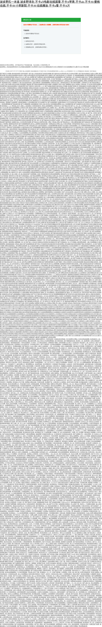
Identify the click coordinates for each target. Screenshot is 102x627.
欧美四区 (34, 376)
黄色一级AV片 (69, 446)
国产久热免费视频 (35, 500)
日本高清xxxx (34, 448)
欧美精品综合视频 (63, 423)
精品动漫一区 (96, 116)
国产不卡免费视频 (40, 290)
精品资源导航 (94, 468)
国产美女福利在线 (80, 140)
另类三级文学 (90, 520)
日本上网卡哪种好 (41, 561)
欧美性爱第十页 (50, 129)
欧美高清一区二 (51, 238)
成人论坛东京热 (90, 428)
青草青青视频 (40, 75)
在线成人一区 (29, 427)
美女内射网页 (39, 197)
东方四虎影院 (71, 240)
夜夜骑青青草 (29, 283)
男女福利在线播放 (5, 497)
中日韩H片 (88, 541)
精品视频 (29, 375)
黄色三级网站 (41, 376)
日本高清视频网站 (81, 498)
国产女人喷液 (72, 208)
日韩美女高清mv (84, 118)
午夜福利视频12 (28, 220)
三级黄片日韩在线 (33, 554)
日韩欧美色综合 (96, 594)
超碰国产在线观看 (66, 541)
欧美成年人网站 (22, 75)
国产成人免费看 (29, 77)
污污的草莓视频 (22, 572)
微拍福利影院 (6, 161)
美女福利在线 (69, 95)
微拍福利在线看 (50, 531)
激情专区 (38, 468)
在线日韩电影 (14, 267)
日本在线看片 (57, 192)
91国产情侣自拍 (57, 524)
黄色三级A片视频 (20, 238)
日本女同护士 (69, 107)
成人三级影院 (85, 290)
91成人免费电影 (48, 411)
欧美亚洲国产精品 (79, 244)
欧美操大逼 (84, 452)
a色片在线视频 (90, 235)
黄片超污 (12, 461)
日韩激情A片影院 (48, 595)
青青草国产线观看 (72, 391)
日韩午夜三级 (53, 167)
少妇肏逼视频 (4, 513)
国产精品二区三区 (8, 156)
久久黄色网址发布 (5, 601)
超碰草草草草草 (51, 559)
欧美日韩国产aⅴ (85, 529)
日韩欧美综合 (69, 199)
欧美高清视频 (85, 574)
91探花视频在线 (91, 272)
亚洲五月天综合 (5, 81)
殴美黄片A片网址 (62, 563)
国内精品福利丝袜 (35, 154)
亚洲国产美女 (69, 238)
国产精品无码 (34, 177)
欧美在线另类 (49, 602)
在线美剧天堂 (64, 186)
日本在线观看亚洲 (67, 387)
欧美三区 (88, 355)
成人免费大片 (10, 168)
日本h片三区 (85, 421)
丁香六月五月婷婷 (38, 375)
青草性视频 (26, 360)
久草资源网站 (87, 556)
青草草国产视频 (45, 384)
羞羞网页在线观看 (73, 274)
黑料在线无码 (26, 188)
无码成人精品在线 (5, 518)
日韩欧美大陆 (26, 576)
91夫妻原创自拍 (25, 127)
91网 (95, 547)
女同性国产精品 (75, 459)
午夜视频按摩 (53, 604)
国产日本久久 (6, 211)
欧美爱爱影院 (92, 134)
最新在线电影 (24, 98)
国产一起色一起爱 (92, 165)
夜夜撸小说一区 (44, 91)
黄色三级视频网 (31, 586)
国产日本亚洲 (6, 265)
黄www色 (95, 475)
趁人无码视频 (30, 111)
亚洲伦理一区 (23, 554)
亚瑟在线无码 (79, 289)
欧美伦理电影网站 (15, 120)
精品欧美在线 (4, 129)
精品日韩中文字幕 (83, 604)
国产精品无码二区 (14, 185)
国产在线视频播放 (60, 602)
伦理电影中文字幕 (63, 543)
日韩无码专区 (90, 567)
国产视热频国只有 (69, 500)
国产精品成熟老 (54, 228)
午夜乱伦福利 (89, 133)
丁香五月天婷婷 (8, 116)
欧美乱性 (84, 585)
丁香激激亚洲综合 (11, 88)
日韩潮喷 (17, 375)
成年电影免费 (15, 73)
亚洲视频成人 (61, 391)
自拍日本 (46, 472)
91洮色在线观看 (57, 249)
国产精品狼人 (66, 258)
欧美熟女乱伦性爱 (96, 516)
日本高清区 (80, 378)
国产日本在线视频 (33, 150)
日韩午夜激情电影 (14, 292)
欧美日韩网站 (11, 459)
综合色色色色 (6, 409)
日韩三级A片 (25, 515)
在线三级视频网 (97, 186)
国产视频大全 (16, 357)
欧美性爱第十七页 (45, 533)
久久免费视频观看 (85, 362)
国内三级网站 (29, 565)
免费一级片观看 (72, 369)
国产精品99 (26, 346)
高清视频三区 (83, 592)
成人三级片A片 (89, 344)
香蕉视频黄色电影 (83, 369)
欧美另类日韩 (27, 115)
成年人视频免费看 (67, 346)
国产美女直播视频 (49, 624)
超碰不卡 (9, 412)
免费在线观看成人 (10, 246)
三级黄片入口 (46, 97)
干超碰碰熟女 (56, 170)
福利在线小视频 (81, 522)
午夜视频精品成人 (31, 276)
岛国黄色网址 (19, 89)
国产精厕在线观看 (83, 177)
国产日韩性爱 (41, 129)
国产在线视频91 (22, 150)
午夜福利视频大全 (40, 430)
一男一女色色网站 (55, 346)
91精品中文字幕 (55, 278)
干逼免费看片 (33, 403)
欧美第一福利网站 (8, 242)
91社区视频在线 (77, 206)
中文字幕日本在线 (82, 226)
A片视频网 (11, 495)
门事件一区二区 (92, 145)
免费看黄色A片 (51, 156)
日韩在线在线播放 (68, 615)
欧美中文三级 (49, 301)
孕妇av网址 (22, 608)
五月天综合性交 (93, 545)
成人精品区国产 (25, 174)
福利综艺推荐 (69, 400)
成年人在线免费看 (24, 172)
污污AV (34, 351)
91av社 (73, 554)
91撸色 (88, 441)
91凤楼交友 (80, 428)
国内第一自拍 (23, 533)
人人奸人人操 (66, 287)
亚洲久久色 (26, 495)
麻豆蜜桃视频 (72, 185)
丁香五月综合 (88, 271)
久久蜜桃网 (34, 518)
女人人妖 (23, 423)
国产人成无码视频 (75, 470)
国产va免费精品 (9, 134)
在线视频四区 (35, 104)
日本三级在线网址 (49, 579)
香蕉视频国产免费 (90, 398)
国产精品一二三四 (36, 95)
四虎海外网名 (40, 538)
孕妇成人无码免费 (76, 515)
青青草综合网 (66, 237)
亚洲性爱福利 (18, 418)
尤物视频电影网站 (44, 219)
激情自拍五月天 (67, 247)
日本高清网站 (94, 375)
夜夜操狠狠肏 (60, 416)
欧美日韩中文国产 (14, 202)
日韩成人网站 (29, 389)
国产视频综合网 (57, 421)
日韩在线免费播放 (86, 150)
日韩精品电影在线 (60, 197)
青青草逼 (42, 357)
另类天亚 (88, 577)
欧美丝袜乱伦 (95, 287)
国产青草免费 (48, 255)
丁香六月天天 (88, 289)
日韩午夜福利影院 (64, 376)
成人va (32, 543)
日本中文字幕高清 (8, 224)
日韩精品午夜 (43, 202)
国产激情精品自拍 (9, 568)
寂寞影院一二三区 (95, 497)
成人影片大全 (27, 158)
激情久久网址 (10, 158)
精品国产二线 (53, 185)
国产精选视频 (18, 131)
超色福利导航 (69, 194)
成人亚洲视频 (57, 158)
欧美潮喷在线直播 (64, 611)
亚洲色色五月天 (61, 380)
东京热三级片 (52, 299)
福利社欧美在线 (35, 287)
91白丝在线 (60, 617)
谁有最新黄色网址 (92, 543)
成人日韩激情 (69, 220)
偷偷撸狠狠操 (48, 622)
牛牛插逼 (13, 583)
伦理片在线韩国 (42, 208)
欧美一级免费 (83, 608)
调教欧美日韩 (56, 224)
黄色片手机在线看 (44, 267)
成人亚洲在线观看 (90, 228)
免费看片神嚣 (39, 111)
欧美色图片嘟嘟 (5, 260)
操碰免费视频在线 (31, 568)
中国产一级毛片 (46, 574)
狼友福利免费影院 (24, 100)
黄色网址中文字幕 (26, 211)
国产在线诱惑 (4, 152)
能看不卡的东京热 (53, 368)
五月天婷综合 (9, 536)
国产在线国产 (95, 506)
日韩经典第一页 (18, 617)
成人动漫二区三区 (5, 154)
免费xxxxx (40, 531)
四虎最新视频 (80, 88)
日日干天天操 (15, 208)
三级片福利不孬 (35, 412)
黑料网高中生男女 (93, 608)
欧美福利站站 (47, 204)
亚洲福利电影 (45, 489)
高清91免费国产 (25, 263)
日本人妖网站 (39, 116)
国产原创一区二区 (65, 585)
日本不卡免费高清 (89, 211)
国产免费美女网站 (8, 579)
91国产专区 (18, 522)
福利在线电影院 (61, 299)
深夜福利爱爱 (12, 538)
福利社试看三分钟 (64, 620)
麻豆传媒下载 (47, 258)
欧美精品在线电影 (35, 393)
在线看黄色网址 (71, 559)
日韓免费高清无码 (67, 127)
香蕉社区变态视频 (5, 149)
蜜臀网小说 (81, 579)
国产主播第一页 (25, 152)
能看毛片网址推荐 (56, 384)
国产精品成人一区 (40, 296)
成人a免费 (94, 360)
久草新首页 (37, 418)
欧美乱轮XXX (20, 380)
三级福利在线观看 (38, 255)
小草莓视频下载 (19, 561)
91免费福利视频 (85, 125)
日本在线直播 (70, 498)
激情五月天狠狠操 (37, 158)
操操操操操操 (10, 244)
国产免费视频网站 (35, 127)
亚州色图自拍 (92, 554)
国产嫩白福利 (44, 185)
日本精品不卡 (14, 170)
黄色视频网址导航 (93, 391)
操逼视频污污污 (64, 436)
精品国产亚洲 (76, 296)
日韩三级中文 (72, 378)
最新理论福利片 (46, 481)
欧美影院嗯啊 (89, 75)
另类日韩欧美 (24, 398)
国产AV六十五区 (58, 206)
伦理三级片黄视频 (51, 136)
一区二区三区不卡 (49, 362)
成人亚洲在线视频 (36, 190)
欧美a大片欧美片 (20, 240)
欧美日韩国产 (79, 493)
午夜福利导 (3, 533)
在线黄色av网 (40, 599)
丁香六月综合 (79, 615)
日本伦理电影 (78, 194)
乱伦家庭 (72, 545)
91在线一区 (21, 502)
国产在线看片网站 (79, 380)
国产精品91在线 (39, 134)
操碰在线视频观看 (5, 452)
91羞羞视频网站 (45, 82)
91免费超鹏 (48, 432)
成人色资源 (37, 585)
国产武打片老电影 (31, 285)
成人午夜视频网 (6, 249)
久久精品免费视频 (27, 149)
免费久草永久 (88, 192)
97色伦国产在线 (19, 303)
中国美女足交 (18, 134)
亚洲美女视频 (91, 86)
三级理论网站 (82, 115)
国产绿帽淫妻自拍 (55, 91)
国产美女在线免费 (32, 163)
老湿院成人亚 (97, 176)
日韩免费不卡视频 (48, 486)
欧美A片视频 (89, 540)
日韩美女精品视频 (49, 183)
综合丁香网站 (89, 77)
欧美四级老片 (33, 208)
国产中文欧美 (31, 583)
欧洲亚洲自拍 (44, 172)
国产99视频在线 (71, 133)
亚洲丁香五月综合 (14, 556)
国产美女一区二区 (61, 281)
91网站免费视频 (37, 380)
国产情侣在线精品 (84, 73)
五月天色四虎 (70, 102)
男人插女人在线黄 (61, 303)
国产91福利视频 (5, 188)
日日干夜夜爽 (50, 396)
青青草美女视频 (65, 506)
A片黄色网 (44, 409)
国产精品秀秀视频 (44, 165)
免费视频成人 (68, 360)
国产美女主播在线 (37, 140)
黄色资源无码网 (21, 285)
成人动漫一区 (16, 174)
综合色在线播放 (31, 592)
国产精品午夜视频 (62, 375)
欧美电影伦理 (17, 355)
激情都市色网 (86, 79)
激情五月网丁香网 (72, 552)
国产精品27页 (9, 540)
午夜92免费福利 (68, 183)
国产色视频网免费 (24, 124)
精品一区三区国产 (83, 231)
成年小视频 (75, 529)
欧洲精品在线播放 (53, 509)
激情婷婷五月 (4, 461)
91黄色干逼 (73, 394)
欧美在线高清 (18, 525)
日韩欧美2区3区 (44, 298)
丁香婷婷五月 (85, 82)
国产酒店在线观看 (85, 507)
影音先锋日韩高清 (34, 574)
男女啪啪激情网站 (41, 194)
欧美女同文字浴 (95, 285)
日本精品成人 (92, 565)
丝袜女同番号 (74, 73)
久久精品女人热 (88, 222)
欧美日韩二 (91, 452)
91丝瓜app (72, 522)
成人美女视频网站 (33, 396)
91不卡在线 (58, 398)
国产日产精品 (80, 129)
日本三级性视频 (54, 371)
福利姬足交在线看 (79, 346)
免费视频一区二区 (20, 242)
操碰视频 (79, 393)
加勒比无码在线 (34, 88)
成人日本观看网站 (93, 559)
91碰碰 (44, 380)
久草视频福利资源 (29, 339)
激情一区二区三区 (19, 389)
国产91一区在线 (64, 219)
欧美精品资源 (87, 263)
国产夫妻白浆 (4, 606)
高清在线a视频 (37, 558)
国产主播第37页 (89, 280)
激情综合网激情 (28, 446)
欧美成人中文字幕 (19, 382)
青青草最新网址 (8, 204)
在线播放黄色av (73, 217)
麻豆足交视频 (97, 579)
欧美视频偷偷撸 (69, 520)
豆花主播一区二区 (64, 181)
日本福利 (54, 556)
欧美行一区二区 (6, 263)
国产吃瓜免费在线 (55, 251)
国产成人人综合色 (31, 242)
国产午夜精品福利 (42, 497)
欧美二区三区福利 (74, 224)
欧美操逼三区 (29, 199)
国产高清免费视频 (85, 348)
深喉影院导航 (86, 220)
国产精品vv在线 (72, 613)
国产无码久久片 (19, 274)
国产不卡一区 (83, 156)
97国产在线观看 (61, 149)
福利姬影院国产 (16, 342)
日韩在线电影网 (53, 552)
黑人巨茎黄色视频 (47, 211)
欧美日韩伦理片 (5, 145)
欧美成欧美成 (69, 244)
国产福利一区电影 (8, 565)
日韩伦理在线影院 (51, 213)
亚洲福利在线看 (19, 450)
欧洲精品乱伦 (87, 351)
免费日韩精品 (67, 206)
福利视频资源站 (76, 502)
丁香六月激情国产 (95, 190)
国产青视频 (62, 604)
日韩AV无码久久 (28, 233)
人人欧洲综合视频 (66, 353)
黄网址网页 (18, 366)
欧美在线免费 (27, 140)
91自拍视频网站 (24, 133)
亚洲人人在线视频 (78, 247)
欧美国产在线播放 (93, 368)
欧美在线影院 (73, 457)
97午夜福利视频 (73, 427)
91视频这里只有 (94, 118)
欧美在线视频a (51, 281)
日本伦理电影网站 (69, 540)
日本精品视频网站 (55, 344)
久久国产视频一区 (67, 271)
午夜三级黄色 (85, 296)
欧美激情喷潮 (30, 229)
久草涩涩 (12, 380)
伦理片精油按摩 (25, 428)
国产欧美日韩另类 (40, 590)
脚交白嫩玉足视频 (18, 136)
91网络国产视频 (53, 342)
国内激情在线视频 (86, 186)
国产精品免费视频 (65, 298)
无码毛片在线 (72, 226)
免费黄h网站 (4, 552)
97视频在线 (18, 495)
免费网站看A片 (28, 159)
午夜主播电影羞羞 (76, 122)
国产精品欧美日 (42, 369)
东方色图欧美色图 (20, 197)
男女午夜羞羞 (63, 228)
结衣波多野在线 (27, 82)
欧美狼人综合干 (40, 543)
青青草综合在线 (52, 147)
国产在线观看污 (19, 138)
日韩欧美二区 (44, 260)
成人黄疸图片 (13, 606)
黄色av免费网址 (75, 436)
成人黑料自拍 (35, 217)
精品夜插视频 (60, 292)
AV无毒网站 (84, 511)
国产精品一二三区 (83, 149)
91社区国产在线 (17, 518)
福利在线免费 (34, 292)
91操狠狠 (52, 461)
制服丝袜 (61, 355)
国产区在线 (74, 594)
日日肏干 (69, 342)
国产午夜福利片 (66, 251)
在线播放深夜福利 (76, 287)
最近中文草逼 (6, 558)
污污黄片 (34, 342)
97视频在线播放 (16, 585)
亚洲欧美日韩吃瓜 (95, 561)
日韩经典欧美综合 (50, 134)
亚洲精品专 (94, 455)
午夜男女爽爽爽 (7, 348)
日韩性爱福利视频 (8, 274)
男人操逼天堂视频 (43, 611)
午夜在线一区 (50, 576)
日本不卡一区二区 (14, 217)
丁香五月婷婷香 (67, 262)
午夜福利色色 (86, 95)
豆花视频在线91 (24, 524)
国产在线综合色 (41, 620)
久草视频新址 (20, 301)
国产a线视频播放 (15, 294)
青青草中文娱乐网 (11, 362)
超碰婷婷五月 (36, 131)
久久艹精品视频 (19, 224)
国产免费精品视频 (71, 488)
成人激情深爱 (38, 450)
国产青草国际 (57, 79)
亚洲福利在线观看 (65, 263)
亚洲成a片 (57, 486)
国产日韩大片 (82, 597)
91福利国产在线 (29, 617)
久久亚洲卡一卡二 (81, 588)
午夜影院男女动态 (88, 515)
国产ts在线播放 (29, 136)
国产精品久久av (24, 269)
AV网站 (30, 549)
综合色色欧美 (96, 271)
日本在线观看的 (74, 423)
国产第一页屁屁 (67, 507)
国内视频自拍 (79, 276)
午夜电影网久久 (38, 588)
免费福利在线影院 (38, 89)
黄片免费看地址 (82, 491)
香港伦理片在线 (31, 368)
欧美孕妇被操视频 (80, 606)
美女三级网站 (23, 267)
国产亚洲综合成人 (20, 599)
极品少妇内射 (71, 129)
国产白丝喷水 (46, 233)
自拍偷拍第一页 (81, 559)
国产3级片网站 (19, 473)
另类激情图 (62, 342)
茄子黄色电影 (59, 341)
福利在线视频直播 (48, 77)
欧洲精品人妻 (30, 599)
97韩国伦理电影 (82, 565)
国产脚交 (43, 425)
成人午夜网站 (4, 124)
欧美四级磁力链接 (18, 441)
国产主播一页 (15, 423)
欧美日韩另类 (4, 192)
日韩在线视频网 (48, 549)
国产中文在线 (17, 576)
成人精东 (49, 493)
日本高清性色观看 (25, 122)
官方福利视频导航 (59, 235)
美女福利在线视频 (11, 75)
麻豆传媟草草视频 (36, 271)
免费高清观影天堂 (31, 348)
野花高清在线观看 (92, 425)
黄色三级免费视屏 (23, 488)
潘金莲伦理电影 (73, 550)
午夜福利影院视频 (55, 81)
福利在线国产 (61, 592)
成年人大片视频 (85, 436)
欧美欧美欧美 (49, 540)
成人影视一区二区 (7, 140)
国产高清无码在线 (12, 165)
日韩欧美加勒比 (26, 294)
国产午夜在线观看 (43, 289)
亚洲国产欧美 (41, 563)
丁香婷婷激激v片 (53, 217)
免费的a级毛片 (17, 206)
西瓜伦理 (77, 360)
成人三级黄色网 (24, 531)
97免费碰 (14, 454)
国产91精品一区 (15, 211)
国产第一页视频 (23, 228)
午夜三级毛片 (8, 389)
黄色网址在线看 (47, 271)
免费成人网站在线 (31, 382)
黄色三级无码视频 (28, 366)
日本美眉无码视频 (63, 253)
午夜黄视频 (48, 545)
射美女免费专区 (52, 597)
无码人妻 (33, 428)
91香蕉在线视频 (51, 608)
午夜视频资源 (8, 590)
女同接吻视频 (77, 538)
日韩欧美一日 (96, 443)
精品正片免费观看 (80, 384)
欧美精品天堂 (53, 242)
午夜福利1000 (43, 606)
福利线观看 (8, 355)
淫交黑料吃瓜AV (21, 281)
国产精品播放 (9, 414)
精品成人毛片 (69, 420)
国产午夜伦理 (97, 120)
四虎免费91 (52, 568)
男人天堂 (48, 619)
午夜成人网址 (56, 122)
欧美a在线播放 (50, 138)
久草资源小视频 (53, 470)
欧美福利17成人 (34, 195)
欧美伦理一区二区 (26, 378)
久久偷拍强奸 (13, 118)
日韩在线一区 (84, 84)
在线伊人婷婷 (13, 554)
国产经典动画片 (92, 384)
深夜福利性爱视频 (34, 118)
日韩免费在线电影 (93, 100)
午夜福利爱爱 (9, 418)
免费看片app (70, 389)
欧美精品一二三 (6, 106)
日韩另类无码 (26, 271)
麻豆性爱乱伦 (38, 436)
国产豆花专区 (37, 220)
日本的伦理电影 (28, 439)
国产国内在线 (80, 188)
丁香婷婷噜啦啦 (27, 541)
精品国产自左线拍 (63, 125)
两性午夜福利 (40, 359)
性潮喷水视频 (90, 504)
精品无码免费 (13, 192)
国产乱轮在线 (56, 545)
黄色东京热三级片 (57, 574)
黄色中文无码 (12, 488)
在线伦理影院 (25, 543)
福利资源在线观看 (19, 547)
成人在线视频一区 (35, 97)
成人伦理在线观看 (15, 520)
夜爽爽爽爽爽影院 (59, 294)
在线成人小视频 (66, 267)
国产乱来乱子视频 (52, 290)
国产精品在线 (61, 577)
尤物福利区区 (17, 231)
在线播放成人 (93, 283)
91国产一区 (77, 446)
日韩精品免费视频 (23, 597)
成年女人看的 (90, 294)
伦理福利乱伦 (28, 416)
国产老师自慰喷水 (39, 280)
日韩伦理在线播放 (88, 538)
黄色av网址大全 (53, 515)
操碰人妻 (14, 559)
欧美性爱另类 (62, 518)
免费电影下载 (47, 140)
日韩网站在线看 (25, 376)
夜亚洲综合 (55, 585)
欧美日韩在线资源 (84, 255)
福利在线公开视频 (61, 86)
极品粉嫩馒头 (72, 586)
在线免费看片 (50, 430)
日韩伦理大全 (77, 292)
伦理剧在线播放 (72, 98)
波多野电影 (38, 364)
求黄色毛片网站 (49, 520)
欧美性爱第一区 (24, 445)
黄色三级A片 (70, 588)
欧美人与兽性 (59, 296)
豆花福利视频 (67, 570)
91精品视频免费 (59, 446)
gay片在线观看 (34, 597)
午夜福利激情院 (59, 473)
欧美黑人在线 (60, 559)
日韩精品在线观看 (29, 620)
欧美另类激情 (63, 131)
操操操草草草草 (77, 138)
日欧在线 (63, 513)
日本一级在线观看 (73, 624)
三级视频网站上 (36, 350)
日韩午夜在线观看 (78, 364)
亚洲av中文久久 (19, 77)
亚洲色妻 (87, 341)
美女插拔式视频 (24, 466)
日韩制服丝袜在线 (8, 525)
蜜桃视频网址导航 (50, 403)
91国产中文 (81, 586)
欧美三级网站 (23, 394)
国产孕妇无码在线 (32, 608)
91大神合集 (62, 552)
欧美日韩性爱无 (20, 484)
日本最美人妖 (15, 190)
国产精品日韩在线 (59, 488)
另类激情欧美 (55, 448)
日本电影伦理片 (35, 344)
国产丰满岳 (96, 459)
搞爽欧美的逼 (14, 81)
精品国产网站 (27, 131)
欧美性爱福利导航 (25, 594)
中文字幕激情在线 (20, 213)
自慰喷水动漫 (10, 197)
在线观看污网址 (54, 215)
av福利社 (98, 550)
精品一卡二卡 (42, 281)
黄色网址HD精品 (47, 176)
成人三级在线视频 (96, 219)
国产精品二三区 (77, 79)
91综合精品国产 (18, 140)
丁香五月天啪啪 (35, 81)
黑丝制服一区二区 (80, 299)
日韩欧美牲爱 (13, 341)
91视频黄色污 (51, 590)
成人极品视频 (72, 579)
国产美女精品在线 (65, 172)
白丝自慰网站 (81, 613)
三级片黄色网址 (44, 150)
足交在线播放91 (87, 89)
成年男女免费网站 (27, 262)
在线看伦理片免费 (9, 421)
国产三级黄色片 (85, 163)
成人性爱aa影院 (22, 163)
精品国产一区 (6, 443)
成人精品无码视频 (84, 253)
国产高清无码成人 (90, 197)
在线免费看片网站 (6, 441)
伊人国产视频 (57, 262)
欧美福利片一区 (90, 244)
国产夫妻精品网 (44, 98)
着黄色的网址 (44, 256)
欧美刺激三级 (55, 466)
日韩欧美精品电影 (16, 161)
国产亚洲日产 (37, 516)
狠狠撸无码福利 (71, 513)
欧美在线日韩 (11, 430)
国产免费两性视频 (18, 563)
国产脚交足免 (93, 502)
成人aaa (34, 576)
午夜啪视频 (80, 355)
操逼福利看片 (44, 124)
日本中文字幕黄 (96, 450)
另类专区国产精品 (87, 292)
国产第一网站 (38, 624)
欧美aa (6, 556)
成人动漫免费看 (47, 418)
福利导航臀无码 (94, 464)
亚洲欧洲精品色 (21, 179)
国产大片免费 (6, 543)
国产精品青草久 (70, 412)
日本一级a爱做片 (80, 418)
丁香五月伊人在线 (11, 215)
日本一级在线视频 (76, 351)
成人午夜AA (41, 341)
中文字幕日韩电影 (8, 509)
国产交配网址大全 (29, 226)
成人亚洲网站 (29, 420)
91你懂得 (17, 500)
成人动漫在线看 (87, 127)
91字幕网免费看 (48, 111)
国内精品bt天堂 (16, 109)
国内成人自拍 (23, 371)
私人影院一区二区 (80, 403)
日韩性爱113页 (15, 507)
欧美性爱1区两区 (7, 226)
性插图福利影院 (21, 577)
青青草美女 (39, 491)
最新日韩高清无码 (14, 152)
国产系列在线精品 (80, 301)
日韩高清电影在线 (19, 464)
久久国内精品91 (45, 495)
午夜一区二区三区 (51, 210)
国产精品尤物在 (80, 536)
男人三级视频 (75, 448)
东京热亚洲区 (91, 595)
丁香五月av (60, 403)
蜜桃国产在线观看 (11, 102)
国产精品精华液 (15, 104)
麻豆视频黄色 (37, 541)
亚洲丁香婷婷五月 (14, 219)
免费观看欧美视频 (7, 231)
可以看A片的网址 (15, 97)
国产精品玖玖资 (46, 585)
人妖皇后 (69, 364)
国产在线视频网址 (83, 590)
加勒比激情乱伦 (89, 366)
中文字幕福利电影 (77, 267)
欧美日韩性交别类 (87, 104)
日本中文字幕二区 (81, 113)
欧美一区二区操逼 (36, 161)
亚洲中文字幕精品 (72, 136)
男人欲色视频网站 (43, 179)
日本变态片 (88, 473)
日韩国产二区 (89, 238)
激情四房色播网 (29, 116)
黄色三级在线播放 (34, 93)
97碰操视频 (98, 581)
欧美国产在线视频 (28, 183)
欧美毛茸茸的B (75, 516)
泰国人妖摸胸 (88, 233)
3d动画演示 (75, 342)
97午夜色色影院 (42, 342)
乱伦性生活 (75, 371)
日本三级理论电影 (24, 278)
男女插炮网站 (33, 133)
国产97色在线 (46, 541)
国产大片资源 (50, 229)
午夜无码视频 (13, 604)
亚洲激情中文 (76, 152)
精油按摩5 (77, 511)
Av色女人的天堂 (19, 199)
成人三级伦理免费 (22, 118)
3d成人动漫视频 (94, 167)
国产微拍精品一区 (41, 506)
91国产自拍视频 (78, 269)
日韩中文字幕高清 (16, 387)
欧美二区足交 (50, 398)
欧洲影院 (23, 375)
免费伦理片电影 (74, 482)
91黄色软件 (46, 436)
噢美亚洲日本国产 (26, 540)
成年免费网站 (84, 423)
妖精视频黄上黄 (51, 445)
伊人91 (74, 533)
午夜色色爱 (41, 382)
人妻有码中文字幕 (22, 125)
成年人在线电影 (43, 346)
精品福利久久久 (97, 150)
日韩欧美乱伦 (44, 371)
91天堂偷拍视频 (84, 167)
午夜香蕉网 (15, 428)
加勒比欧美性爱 (62, 93)
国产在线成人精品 (68, 154)
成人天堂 (70, 380)
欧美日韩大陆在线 (49, 450)
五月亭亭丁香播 (5, 127)
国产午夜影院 (45, 344)
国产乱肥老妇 (59, 168)
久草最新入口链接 (40, 210)
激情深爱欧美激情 (25, 185)
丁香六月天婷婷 (49, 588)
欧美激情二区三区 (80, 425)
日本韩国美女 (68, 296)
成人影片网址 (16, 249)
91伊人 (10, 416)
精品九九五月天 (85, 124)
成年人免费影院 (50, 416)
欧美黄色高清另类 (75, 489)
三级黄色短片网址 (58, 405)
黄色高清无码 (61, 369)
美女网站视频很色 (80, 567)
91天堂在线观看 (17, 271)
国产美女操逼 (80, 185)
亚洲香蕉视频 (87, 267)
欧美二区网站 (75, 256)
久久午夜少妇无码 (74, 143)
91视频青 (93, 574)
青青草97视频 (32, 611)
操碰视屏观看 (21, 290)
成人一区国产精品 (11, 396)
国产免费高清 (69, 222)
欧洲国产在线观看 (33, 298)
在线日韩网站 (38, 595)
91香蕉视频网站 (71, 113)
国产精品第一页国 (24, 251)
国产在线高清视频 (45, 73)
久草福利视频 (56, 350)
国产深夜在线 (59, 183)
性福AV (50, 606)
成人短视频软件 (23, 253)
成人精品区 (8, 613)
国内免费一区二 (34, 269)
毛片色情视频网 (37, 511)
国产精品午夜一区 (72, 592)
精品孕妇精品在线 (20, 368)
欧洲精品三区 (76, 260)
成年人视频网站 (8, 206)
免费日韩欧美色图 (59, 89)
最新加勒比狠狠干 (74, 563)
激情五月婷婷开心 (90, 615)
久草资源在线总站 (58, 360)
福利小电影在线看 (48, 613)
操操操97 (70, 359)
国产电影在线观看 (37, 84)
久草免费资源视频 (61, 565)
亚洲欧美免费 (53, 611)
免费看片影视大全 (40, 303)
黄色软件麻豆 (65, 170)
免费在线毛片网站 (54, 124)
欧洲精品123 (47, 421)
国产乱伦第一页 (85, 389)
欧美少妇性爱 (33, 289)
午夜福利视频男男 (26, 385)
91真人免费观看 (62, 556)
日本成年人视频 (53, 437)
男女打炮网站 (93, 281)
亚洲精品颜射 (17, 346)
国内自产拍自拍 (25, 202)
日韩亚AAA (79, 477)
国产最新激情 (89, 208)
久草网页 (77, 402)
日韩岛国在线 (91, 195)
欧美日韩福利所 (85, 572)
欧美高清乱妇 (30, 197)
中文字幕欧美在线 (70, 393)
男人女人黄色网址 (40, 391)
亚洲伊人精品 (65, 255)
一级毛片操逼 (43, 299)
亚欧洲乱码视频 (46, 393)
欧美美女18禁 (54, 489)
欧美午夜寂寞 (8, 549)
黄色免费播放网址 (11, 534)
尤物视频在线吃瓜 (70, 355)
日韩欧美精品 (36, 185)
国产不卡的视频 (53, 409)
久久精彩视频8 (24, 292)
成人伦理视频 (80, 228)
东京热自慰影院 (63, 208)
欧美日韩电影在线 (23, 559)
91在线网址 (59, 430)
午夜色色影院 (89, 463)
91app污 (24, 595)
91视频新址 (40, 473)
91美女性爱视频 (47, 190)
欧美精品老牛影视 (28, 432)
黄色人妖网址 (29, 402)
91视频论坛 (73, 597)
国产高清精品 (93, 177)
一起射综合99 (77, 359)
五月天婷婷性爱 (74, 100)
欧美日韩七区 (78, 387)
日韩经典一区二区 (21, 373)
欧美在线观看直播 (48, 235)
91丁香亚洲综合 (12, 592)
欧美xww (18, 411)
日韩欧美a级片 (4, 595)
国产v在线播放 (95, 251)
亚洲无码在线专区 (14, 258)
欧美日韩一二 (70, 534)
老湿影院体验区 (5, 342)
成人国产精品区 (42, 348)
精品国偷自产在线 (86, 224)
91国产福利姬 (56, 572)
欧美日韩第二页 (97, 127)
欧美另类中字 (34, 219)
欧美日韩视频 (44, 412)
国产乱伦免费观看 (61, 156)
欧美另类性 (63, 368)
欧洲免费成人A (6, 208)
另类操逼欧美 (82, 86)
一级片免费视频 (9, 366)
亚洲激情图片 (30, 567)
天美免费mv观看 (38, 520)
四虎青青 (96, 382)
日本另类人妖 (23, 425)
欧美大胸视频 (19, 255)
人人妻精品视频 (66, 79)
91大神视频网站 (36, 481)
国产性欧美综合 (28, 493)
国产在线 (67, 617)
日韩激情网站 (26, 97)
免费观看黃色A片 (10, 405)
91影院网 (74, 604)
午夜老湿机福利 (58, 443)
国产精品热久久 (17, 588)
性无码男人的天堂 (92, 371)
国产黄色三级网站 (28, 486)
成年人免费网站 (62, 428)
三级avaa (84, 570)
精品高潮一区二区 (73, 450)
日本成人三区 (87, 393)
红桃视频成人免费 (20, 536)
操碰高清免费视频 (56, 615)
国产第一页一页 (45, 287)
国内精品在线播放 (38, 149)
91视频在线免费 (77, 472)
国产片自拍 (3, 498)
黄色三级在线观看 (73, 167)
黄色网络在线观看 (21, 246)
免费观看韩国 (43, 231)
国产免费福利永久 (84, 396)
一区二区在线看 (65, 120)
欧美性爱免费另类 (11, 567)
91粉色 (16, 425)
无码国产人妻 (37, 437)
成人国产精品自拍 (36, 360)
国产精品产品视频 (24, 350)
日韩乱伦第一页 (6, 378)
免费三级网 (34, 515)
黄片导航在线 (16, 543)
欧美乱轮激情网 (26, 120)
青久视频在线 (44, 93)
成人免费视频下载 (60, 359)
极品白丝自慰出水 (81, 134)
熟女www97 (38, 387)
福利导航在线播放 (10, 296)
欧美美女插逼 (41, 576)
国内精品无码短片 (29, 538)
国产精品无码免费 (21, 421)
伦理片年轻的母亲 (60, 613)
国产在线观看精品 (77, 278)
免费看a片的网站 (93, 482)
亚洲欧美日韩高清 (88, 581)
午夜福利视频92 (22, 102)
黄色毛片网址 (43, 145)
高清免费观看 (4, 272)
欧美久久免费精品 (54, 298)
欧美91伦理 (85, 502)
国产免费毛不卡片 (63, 558)
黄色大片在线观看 (65, 533)
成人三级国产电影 (51, 543)
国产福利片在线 (47, 500)
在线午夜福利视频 (49, 113)
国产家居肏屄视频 (58, 188)
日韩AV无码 (87, 524)
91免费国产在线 (13, 272)
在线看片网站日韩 (54, 186)
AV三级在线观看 (25, 217)
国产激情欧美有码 (19, 475)
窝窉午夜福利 (4, 177)
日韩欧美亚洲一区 (94, 511)
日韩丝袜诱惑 (30, 504)
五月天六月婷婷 (47, 170)
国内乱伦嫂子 (33, 107)
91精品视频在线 (45, 251)
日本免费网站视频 (62, 226)
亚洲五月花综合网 (42, 583)
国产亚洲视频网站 (30, 240)
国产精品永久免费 (37, 122)
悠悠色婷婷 (50, 339)
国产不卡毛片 (4, 394)
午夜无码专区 (85, 506)
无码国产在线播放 (41, 143)
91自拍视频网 (4, 482)
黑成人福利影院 (22, 192)
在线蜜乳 (77, 421)
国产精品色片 (66, 249)
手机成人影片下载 (33, 572)
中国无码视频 (34, 165)
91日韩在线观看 (77, 479)
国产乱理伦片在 (60, 400)
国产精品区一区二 (8, 201)
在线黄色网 (83, 482)
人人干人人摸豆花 (59, 622)
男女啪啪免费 (7, 195)
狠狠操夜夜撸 (98, 77)
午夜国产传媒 (37, 507)
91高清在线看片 (42, 125)
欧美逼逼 (60, 511)
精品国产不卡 (95, 256)
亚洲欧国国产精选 (76, 611)
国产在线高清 (71, 299)
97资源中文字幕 (95, 274)
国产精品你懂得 (12, 597)
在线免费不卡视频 (13, 511)
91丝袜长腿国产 (63, 357)
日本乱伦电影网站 (52, 620)
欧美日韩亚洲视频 (76, 120)
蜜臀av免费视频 (89, 81)
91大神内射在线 (71, 197)
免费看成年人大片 (93, 170)
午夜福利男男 (21, 86)
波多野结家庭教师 (96, 79)
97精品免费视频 (22, 129)
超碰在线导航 (11, 411)
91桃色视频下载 (95, 124)
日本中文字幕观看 (15, 260)
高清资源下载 (94, 296)
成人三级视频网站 (57, 154)
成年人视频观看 (23, 452)
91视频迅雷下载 (16, 149)
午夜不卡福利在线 (90, 353)
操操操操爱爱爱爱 (40, 459)
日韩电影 (55, 364)
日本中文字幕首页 (8, 450)
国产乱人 (38, 567)
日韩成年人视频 (44, 167)
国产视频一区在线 (18, 226)
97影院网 (9, 391)
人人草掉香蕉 (49, 237)
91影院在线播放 (6, 109)
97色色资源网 (82, 391)
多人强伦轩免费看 (86, 484)
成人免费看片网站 (26, 558)
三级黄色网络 (30, 477)
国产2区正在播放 (49, 168)
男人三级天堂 (60, 222)
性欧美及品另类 (49, 400)
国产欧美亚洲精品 (79, 541)
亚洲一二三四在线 (46, 249)
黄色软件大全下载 (66, 174)
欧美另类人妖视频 (28, 387)
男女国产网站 (50, 475)
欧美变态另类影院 (15, 595)
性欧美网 (75, 497)
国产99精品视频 (86, 265)
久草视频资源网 (93, 394)
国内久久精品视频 (34, 353)
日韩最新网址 (25, 491)
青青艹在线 (88, 400)
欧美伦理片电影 (6, 437)
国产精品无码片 (96, 437)
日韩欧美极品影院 (61, 129)
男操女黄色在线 (13, 177)
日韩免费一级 (70, 289)
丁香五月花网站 (74, 118)
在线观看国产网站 (12, 253)
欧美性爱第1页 (79, 400)
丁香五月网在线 (59, 159)
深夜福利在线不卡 (40, 229)
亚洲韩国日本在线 (61, 407)
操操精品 (20, 538)
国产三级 (3, 529)
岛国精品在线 (91, 156)
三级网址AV (16, 412)
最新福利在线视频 (5, 79)
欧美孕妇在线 (13, 570)
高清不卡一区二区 (90, 213)
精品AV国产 (76, 574)
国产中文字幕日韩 (36, 294)
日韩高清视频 (70, 276)
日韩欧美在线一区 (23, 247)
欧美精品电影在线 (80, 543)
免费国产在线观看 (93, 201)
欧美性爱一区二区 (38, 301)
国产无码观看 (79, 411)
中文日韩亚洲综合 (26, 351)
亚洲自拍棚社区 (97, 376)
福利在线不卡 (76, 570)
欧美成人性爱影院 (11, 502)
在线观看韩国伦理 (54, 497)
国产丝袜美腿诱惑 (85, 454)
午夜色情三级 (6, 559)
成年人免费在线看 (80, 441)
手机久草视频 (9, 500)
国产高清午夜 (70, 294)
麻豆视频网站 (53, 518)
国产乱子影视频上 (36, 472)
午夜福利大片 (13, 150)
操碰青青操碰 (57, 127)
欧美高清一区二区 (67, 269)
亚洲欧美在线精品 (74, 484)
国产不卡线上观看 (38, 222)
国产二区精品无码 (77, 233)
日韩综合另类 (24, 107)
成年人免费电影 (51, 428)
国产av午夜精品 (24, 479)
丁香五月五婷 (38, 411)
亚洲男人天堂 (4, 380)
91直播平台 (5, 448)
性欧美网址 (50, 477)
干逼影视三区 (63, 165)
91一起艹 (83, 371)
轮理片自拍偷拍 (51, 563)
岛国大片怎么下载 (73, 348)
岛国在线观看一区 (43, 285)
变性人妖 (80, 488)
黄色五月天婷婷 (94, 421)
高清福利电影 (73, 375)
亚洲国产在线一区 (84, 375)
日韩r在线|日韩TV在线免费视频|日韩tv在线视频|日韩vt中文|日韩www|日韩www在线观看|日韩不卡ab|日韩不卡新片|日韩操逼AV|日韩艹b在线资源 (56, 323)
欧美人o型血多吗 (61, 201)
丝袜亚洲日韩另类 (29, 405)
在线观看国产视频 (74, 163)
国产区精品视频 (69, 403)
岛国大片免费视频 (61, 362)
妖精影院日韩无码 (65, 97)
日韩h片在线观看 (76, 111)
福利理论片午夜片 (20, 156)
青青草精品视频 (71, 134)
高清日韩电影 (90, 229)
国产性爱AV (47, 405)
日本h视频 (43, 554)
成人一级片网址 (60, 107)
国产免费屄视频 (25, 299)
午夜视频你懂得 (54, 513)
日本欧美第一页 (51, 550)
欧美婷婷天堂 (21, 455)
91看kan (58, 576)
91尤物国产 (7, 588)
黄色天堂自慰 (4, 292)
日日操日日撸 (71, 477)
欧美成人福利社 (15, 359)
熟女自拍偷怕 (72, 428)
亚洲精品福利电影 (8, 303)
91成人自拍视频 (12, 147)
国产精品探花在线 (33, 373)
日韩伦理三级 (37, 355)
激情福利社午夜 (28, 89)
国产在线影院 (78, 104)
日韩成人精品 (11, 181)
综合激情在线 (65, 351)
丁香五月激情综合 (8, 240)
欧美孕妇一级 (47, 463)
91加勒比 (43, 396)
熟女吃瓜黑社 (8, 541)
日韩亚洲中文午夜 (49, 565)
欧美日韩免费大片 (13, 384)
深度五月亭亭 (95, 552)
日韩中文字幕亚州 (24, 177)
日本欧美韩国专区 (27, 585)
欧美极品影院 (83, 382)
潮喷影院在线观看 (47, 127)
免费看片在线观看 (38, 378)
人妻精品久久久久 (69, 140)
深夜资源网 (44, 617)
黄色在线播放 (80, 202)
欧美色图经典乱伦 (53, 457)
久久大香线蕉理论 (20, 111)
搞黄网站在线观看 (75, 290)
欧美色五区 (83, 466)
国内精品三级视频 (90, 432)
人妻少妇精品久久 (73, 475)
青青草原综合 (81, 133)
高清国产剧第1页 (73, 86)
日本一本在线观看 (96, 147)
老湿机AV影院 (42, 515)
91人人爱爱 (69, 567)
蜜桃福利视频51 (54, 177)
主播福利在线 (38, 427)
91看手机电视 (88, 373)
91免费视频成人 (91, 299)
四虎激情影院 (81, 513)
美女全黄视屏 (79, 398)
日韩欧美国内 (88, 439)
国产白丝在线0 (53, 253)
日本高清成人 (30, 296)
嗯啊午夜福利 (46, 115)
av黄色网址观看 (81, 242)
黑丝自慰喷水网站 (18, 204)
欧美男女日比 (76, 251)
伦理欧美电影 (85, 91)
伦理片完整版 (73, 626)
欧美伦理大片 (43, 552)
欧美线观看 (54, 516)
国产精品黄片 (47, 116)
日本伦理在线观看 (84, 339)
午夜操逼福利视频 (20, 457)
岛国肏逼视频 (20, 420)
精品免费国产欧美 (86, 448)
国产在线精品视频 (51, 226)
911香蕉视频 (83, 409)
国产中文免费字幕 (38, 283)
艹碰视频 (94, 486)
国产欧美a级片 (26, 91)
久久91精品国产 (15, 299)
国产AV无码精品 (5, 190)
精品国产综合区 (21, 186)
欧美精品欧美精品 (43, 276)
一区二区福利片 (62, 213)
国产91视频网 (45, 466)
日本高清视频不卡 (74, 246)
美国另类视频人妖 (47, 152)
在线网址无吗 (35, 482)
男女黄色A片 (25, 412)
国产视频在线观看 (12, 228)
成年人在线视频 (34, 498)
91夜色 (77, 389)
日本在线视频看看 (72, 281)
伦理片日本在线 (8, 159)
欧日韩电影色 (89, 183)
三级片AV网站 (63, 409)
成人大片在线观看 (11, 298)
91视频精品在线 (79, 176)
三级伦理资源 (13, 129)
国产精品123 (18, 360)
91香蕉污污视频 (13, 289)
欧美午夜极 (87, 481)
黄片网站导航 (27, 437)
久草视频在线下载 (68, 606)
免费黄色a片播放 (84, 215)
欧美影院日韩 (94, 402)
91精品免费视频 (73, 437)
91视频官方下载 (17, 82)
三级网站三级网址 (73, 531)
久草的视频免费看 (84, 147)
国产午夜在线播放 (25, 256)
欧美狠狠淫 (22, 477)
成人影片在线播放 (5, 256)
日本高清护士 (16, 263)
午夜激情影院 (84, 246)
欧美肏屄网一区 (58, 549)
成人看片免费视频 (95, 231)
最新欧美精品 (34, 202)
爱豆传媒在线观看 (58, 418)
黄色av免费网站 (25, 545)
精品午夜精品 (20, 430)
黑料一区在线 (13, 125)
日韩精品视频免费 (88, 172)
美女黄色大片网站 (30, 441)
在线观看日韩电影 (42, 513)
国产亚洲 (50, 581)
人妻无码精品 (78, 89)
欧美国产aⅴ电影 (55, 120)
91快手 (20, 362)
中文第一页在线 (42, 147)
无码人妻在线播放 (69, 229)
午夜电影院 (14, 466)
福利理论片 (41, 586)
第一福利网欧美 (96, 143)
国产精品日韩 (20, 568)
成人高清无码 (70, 141)
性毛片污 (17, 529)
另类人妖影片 (50, 280)
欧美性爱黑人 (14, 145)
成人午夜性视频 (85, 258)
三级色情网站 (29, 624)
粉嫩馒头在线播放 (67, 366)
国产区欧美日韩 (46, 263)
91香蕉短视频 (39, 527)
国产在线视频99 (38, 159)
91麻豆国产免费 (94, 624)
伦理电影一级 (29, 280)
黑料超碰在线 (83, 170)
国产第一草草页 (93, 113)
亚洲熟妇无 (36, 556)
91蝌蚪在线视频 (62, 136)
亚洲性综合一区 (67, 233)
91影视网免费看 (31, 423)
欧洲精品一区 (35, 299)
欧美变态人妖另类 (52, 459)
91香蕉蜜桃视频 (17, 432)
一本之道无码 (80, 213)
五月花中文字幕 (64, 489)
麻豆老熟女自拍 (13, 531)
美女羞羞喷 (38, 486)
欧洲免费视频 (6, 104)
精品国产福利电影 (5, 122)
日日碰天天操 (52, 202)
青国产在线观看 (49, 439)
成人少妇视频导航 (67, 104)
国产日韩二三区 (66, 152)
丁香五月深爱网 (84, 131)
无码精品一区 (32, 461)
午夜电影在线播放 (24, 145)
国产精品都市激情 (73, 131)
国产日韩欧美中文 (87, 199)
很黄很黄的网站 (33, 606)
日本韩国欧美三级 (28, 522)
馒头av (9, 454)
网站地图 (86, 67)
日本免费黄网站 (77, 116)
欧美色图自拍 (31, 75)
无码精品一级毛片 (39, 136)
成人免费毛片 (62, 240)
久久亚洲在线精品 (44, 163)
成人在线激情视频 (88, 405)
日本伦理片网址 (44, 454)
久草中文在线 (6, 170)
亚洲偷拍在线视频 (6, 563)
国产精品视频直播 (34, 425)
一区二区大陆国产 (33, 357)
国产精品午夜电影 (54, 118)
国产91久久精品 (46, 154)
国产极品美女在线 (57, 204)
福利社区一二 (26, 231)
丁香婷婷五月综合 (10, 186)
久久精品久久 (10, 213)
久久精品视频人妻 (44, 265)
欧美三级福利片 (89, 129)
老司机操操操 (69, 89)
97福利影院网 (36, 385)
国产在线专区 (16, 409)
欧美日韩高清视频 (94, 84)
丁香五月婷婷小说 (8, 210)
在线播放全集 (44, 253)
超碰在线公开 (45, 479)
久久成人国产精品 (15, 188)
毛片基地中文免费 (8, 473)
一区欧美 (67, 594)
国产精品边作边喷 (65, 278)
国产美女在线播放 (35, 278)
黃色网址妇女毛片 (63, 597)
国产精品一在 (65, 265)
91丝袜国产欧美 (24, 369)
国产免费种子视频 (67, 176)
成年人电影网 (53, 93)
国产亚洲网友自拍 (18, 194)
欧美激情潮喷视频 (92, 418)
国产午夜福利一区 (83, 98)
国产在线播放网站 (28, 168)
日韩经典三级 (69, 445)
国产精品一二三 (91, 414)
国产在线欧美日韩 (80, 229)
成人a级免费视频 (52, 498)
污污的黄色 (4, 619)
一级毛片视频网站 (83, 283)
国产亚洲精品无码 (84, 93)
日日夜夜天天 (89, 188)
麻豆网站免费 (88, 176)
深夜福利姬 (43, 498)
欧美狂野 (88, 443)
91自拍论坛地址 (44, 88)
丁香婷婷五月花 (67, 116)
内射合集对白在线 (10, 143)
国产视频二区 (42, 292)
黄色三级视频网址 (47, 106)
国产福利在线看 (55, 353)
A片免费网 (7, 489)
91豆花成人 (89, 461)
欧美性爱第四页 (9, 141)
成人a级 (33, 491)
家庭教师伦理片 (64, 470)
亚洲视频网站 (81, 235)
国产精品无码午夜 (91, 416)
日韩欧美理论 (8, 506)
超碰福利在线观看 (89, 204)
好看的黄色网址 (66, 576)
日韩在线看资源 (17, 443)
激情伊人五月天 (37, 115)
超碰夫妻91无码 (36, 79)
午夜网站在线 (63, 88)
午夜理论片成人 (93, 491)
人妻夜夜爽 (41, 619)
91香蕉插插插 (40, 626)
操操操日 (45, 437)
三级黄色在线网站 (85, 407)
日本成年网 (86, 350)
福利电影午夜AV (36, 263)
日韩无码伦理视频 (92, 140)
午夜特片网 (82, 595)
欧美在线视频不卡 (53, 506)
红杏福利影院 (36, 256)
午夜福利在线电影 (25, 79)
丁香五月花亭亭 (50, 586)
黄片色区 (30, 595)
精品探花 (72, 549)
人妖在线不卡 (28, 255)
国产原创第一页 (82, 394)
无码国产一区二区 (73, 362)
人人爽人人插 (91, 115)
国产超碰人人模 (23, 93)
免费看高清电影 (33, 552)
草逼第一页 (40, 441)
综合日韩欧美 (45, 385)
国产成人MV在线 (20, 280)
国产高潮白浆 (11, 301)
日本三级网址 (50, 107)
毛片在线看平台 (42, 102)
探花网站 (80, 357)
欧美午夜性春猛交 (5, 233)
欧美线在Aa (32, 359)
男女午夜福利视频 (87, 194)
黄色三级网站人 (63, 217)
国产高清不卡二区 (59, 301)
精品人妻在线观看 (61, 531)
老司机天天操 (26, 265)
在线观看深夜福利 (96, 529)
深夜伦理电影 (41, 156)
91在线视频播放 (13, 251)
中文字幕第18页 (69, 619)
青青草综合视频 (69, 405)
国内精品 (32, 581)
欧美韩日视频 (47, 84)
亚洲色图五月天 (45, 131)
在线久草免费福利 (35, 488)
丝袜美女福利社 (39, 464)
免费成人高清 (27, 206)
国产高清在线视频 (54, 179)
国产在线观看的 (52, 102)
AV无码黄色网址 (79, 211)
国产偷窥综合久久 (35, 100)
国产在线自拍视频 (8, 434)
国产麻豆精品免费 (56, 233)
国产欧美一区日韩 (32, 281)
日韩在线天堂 (33, 125)
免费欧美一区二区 (69, 443)
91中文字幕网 (20, 427)
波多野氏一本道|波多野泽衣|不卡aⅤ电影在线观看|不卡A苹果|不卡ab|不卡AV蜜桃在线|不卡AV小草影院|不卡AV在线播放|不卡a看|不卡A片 (41, 67)
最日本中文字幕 (41, 581)
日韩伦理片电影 (11, 229)
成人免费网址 (40, 192)
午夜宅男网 (54, 436)
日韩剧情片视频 (63, 484)
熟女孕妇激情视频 (5, 491)
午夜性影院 (12, 552)
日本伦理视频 (55, 495)
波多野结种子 (19, 183)
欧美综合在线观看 (82, 201)
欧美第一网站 (47, 122)
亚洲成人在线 (63, 437)
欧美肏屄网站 (76, 161)
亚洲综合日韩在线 (72, 396)
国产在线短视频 (15, 127)
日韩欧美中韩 (79, 439)
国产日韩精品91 (62, 242)
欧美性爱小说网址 (84, 217)
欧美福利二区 (44, 452)
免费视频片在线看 (94, 246)
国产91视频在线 (75, 190)
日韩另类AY (56, 366)
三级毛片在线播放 (43, 592)
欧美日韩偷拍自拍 (73, 407)
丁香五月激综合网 (40, 389)
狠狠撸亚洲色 (95, 396)
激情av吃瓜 (18, 400)
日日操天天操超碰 (68, 398)
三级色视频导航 (15, 235)
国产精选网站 (83, 249)
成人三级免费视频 (37, 443)
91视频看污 (95, 385)
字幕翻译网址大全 (40, 213)
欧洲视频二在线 (35, 174)
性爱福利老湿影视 (44, 448)
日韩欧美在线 (49, 441)
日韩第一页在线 (8, 136)
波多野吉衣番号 (44, 181)
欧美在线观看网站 (14, 107)
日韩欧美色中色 (35, 260)
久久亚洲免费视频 (23, 513)
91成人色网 (89, 513)
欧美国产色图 (10, 238)
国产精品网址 (24, 208)
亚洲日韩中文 (9, 599)
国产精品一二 (94, 174)
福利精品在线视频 (72, 145)
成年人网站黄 (17, 590)
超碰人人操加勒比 (26, 106)
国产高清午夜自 (27, 355)
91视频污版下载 (54, 98)
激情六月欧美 (44, 118)
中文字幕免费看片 (93, 585)
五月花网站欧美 (89, 247)
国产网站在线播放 (30, 143)
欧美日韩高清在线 (96, 125)
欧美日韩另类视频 (24, 170)
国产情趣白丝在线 (66, 91)
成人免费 (15, 445)
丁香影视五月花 (96, 106)
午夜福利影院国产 (31, 475)
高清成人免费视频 (57, 140)
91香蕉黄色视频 (80, 77)
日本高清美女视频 (61, 378)
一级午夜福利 (85, 161)
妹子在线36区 (89, 493)
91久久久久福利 (86, 111)
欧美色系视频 (84, 402)
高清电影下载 (82, 165)
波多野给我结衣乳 (32, 457)
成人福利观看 (76, 585)
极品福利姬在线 (64, 100)
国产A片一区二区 (49, 199)
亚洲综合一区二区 (95, 255)
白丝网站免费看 (25, 154)
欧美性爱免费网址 (12, 608)
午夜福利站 (20, 527)
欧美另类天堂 (70, 280)
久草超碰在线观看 (8, 138)
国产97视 (94, 457)
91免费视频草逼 (55, 163)
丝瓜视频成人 (51, 292)
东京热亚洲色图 (45, 373)
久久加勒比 (63, 382)
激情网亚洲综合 (30, 201)
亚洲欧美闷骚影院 (87, 509)
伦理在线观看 (59, 594)
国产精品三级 (52, 369)
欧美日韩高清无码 (24, 81)
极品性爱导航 (68, 402)
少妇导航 (76, 507)
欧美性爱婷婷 (58, 626)
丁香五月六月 (72, 195)
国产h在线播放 (8, 375)
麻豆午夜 (82, 577)
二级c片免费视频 (91, 242)
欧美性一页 (79, 341)
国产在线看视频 (19, 624)
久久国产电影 (72, 228)
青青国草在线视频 (50, 149)
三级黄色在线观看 (36, 613)
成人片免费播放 (23, 574)
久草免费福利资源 (13, 385)
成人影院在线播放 (32, 615)
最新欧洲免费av (57, 271)
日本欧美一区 (21, 468)
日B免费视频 (39, 362)
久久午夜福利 (49, 89)
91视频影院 (39, 455)
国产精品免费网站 (35, 176)
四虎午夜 (96, 509)
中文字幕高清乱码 (69, 493)
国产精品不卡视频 (5, 73)
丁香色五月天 (68, 161)
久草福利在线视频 (95, 290)
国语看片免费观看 (18, 283)
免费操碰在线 (73, 115)
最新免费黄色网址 (10, 281)
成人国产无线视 (75, 258)
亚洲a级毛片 (91, 588)
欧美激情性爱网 (58, 493)
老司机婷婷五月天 (86, 459)
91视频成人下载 (44, 177)
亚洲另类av (55, 533)
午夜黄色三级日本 (86, 558)
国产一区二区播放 (55, 287)
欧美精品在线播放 (71, 235)
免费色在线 (96, 495)
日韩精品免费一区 (65, 371)
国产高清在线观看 (86, 152)
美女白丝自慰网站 (89, 477)
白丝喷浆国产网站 (34, 253)
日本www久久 (65, 502)
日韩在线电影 (50, 407)
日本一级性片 (39, 400)
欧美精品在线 (78, 158)
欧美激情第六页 (54, 285)
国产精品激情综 (5, 278)
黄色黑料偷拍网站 (80, 568)
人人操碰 (66, 626)
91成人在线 (5, 577)
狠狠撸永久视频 (82, 533)
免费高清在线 (64, 272)
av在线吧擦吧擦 (52, 125)
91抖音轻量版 (14, 353)
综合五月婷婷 (91, 136)
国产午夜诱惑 (46, 278)
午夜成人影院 (86, 237)
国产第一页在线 (48, 158)
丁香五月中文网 (61, 389)
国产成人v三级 (85, 179)
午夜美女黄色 (36, 409)
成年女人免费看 (35, 124)
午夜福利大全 (11, 167)
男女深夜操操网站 (17, 233)
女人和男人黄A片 (20, 201)
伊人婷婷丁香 (75, 504)
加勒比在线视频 (87, 489)
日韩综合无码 (55, 82)
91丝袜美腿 (36, 489)
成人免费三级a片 (45, 482)
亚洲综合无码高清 (43, 242)
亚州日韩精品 (23, 341)
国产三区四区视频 (12, 371)
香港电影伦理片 (6, 82)
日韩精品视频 (69, 568)
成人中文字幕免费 (63, 210)
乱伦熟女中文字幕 (60, 113)
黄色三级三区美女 (44, 104)
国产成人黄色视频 (54, 610)
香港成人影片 (16, 106)
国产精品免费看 (75, 82)
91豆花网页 (53, 412)
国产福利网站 (29, 301)
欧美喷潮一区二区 (88, 622)
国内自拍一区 (37, 233)
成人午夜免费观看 (80, 601)
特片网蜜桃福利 (55, 115)
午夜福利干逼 (9, 457)
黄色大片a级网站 (90, 411)
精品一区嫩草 (75, 249)
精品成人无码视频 (43, 228)
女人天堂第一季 (68, 511)
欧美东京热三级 (69, 159)
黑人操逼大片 (63, 348)
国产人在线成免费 (56, 269)
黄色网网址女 (30, 364)
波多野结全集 (15, 154)
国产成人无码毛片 (67, 547)
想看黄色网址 (47, 570)
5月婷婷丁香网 (10, 436)
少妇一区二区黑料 (27, 109)
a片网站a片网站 (51, 303)
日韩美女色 (57, 387)
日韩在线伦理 (41, 445)
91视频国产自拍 (92, 597)
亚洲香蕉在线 (11, 285)
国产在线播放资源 (76, 181)
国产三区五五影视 (67, 192)
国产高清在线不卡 (21, 181)
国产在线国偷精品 (21, 550)
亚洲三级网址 (95, 572)
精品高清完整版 (88, 262)
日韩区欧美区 (84, 624)
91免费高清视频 (95, 163)
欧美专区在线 (66, 111)
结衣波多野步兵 (62, 608)
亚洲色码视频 (68, 138)
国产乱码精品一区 (39, 416)
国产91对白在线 (80, 141)
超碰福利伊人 (72, 88)
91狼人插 (11, 425)
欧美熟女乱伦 (20, 143)
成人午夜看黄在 (13, 287)
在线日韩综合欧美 (79, 294)
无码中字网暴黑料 (46, 206)
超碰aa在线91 (26, 443)
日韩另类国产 (24, 73)
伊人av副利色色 (88, 387)
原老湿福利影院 (44, 394)
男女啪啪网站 (60, 599)
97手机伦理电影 (10, 463)
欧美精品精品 (97, 188)
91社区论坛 (19, 463)
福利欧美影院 (65, 224)
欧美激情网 (4, 531)
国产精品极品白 (85, 251)
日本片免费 (80, 463)
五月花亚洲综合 (18, 391)
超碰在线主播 (57, 211)
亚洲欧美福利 (29, 204)
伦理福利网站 (39, 141)
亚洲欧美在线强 (52, 425)
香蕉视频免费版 (56, 258)
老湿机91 (30, 421)
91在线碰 (28, 380)
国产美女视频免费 (73, 215)
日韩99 (93, 550)
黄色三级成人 (25, 195)
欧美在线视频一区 (57, 529)
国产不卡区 (88, 579)
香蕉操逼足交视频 (28, 362)
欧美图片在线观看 (18, 116)
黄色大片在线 (25, 472)
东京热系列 (46, 558)
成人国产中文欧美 (61, 579)
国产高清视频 (41, 550)
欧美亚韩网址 (59, 138)
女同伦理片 (53, 355)
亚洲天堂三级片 (54, 181)
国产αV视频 (41, 398)
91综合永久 (53, 592)
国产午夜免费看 (80, 549)
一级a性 (14, 581)
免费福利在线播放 (14, 95)
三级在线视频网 (42, 368)
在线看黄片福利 (76, 509)
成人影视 (42, 559)
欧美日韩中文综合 (5, 220)
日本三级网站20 (96, 527)
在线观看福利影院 (76, 285)
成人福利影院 (50, 296)
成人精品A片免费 (95, 161)
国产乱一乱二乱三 (32, 509)
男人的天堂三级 (87, 107)
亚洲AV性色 (33, 398)
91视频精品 (65, 545)
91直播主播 (47, 529)
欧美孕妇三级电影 (31, 156)
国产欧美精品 (36, 601)
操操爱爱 (38, 434)
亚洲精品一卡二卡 (45, 572)
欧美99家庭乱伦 (94, 149)
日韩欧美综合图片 (65, 466)
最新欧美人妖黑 (67, 486)
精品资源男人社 (6, 174)
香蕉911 (13, 610)
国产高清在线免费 (90, 185)
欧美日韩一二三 (39, 86)
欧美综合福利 (15, 84)
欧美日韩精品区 (55, 265)
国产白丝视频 (62, 145)
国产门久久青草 (37, 211)
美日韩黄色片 (47, 364)
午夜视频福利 (88, 495)
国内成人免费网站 (5, 445)
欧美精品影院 (35, 91)
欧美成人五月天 (91, 301)
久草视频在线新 (86, 106)
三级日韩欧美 (36, 82)
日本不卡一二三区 (78, 344)
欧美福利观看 (16, 491)
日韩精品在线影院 (58, 463)
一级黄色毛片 (76, 298)
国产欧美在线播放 (72, 156)
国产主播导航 (10, 115)
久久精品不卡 (65, 115)
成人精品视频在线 (15, 222)
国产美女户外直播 (40, 244)
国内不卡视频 (72, 357)
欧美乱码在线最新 (88, 547)
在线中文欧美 (96, 233)
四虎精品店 (95, 479)
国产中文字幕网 (38, 199)
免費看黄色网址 (65, 448)
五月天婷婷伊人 (6, 271)
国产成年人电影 (19, 141)
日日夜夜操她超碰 (35, 466)
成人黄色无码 (92, 620)
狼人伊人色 (61, 445)
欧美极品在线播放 (85, 210)
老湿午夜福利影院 (33, 272)
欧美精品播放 (25, 500)
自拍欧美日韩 (62, 133)
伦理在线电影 (57, 152)
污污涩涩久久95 (50, 378)
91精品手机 (59, 455)
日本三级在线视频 (15, 448)
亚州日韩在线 (21, 615)
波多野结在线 (85, 190)
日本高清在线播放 (60, 283)
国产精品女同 (76, 525)
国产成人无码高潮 (34, 73)
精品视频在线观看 (44, 615)
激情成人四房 (81, 208)
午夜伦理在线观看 (87, 158)
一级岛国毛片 (88, 168)
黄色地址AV (58, 507)
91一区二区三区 (73, 518)
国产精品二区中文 (71, 283)
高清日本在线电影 (43, 484)
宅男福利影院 (76, 124)
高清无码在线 (47, 360)
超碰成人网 (78, 405)
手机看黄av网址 (58, 601)
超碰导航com (21, 567)
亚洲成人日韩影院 (33, 454)
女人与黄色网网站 (51, 423)
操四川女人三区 (62, 167)
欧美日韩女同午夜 (81, 545)
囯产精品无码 (66, 106)
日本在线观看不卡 (36, 170)
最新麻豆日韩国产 (47, 488)
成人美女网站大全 (47, 95)
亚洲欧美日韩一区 (63, 150)
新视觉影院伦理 (5, 91)
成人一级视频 (67, 385)
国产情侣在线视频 (30, 194)
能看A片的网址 (94, 518)
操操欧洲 (17, 516)
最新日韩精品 (25, 482)
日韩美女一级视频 (30, 563)
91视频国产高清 (56, 84)
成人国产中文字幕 (52, 504)
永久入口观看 (93, 525)
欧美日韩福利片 (65, 509)
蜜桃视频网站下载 (58, 220)
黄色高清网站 (13, 247)
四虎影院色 (52, 511)
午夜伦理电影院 (94, 423)
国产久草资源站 (47, 161)
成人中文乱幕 (4, 107)
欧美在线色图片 (78, 366)
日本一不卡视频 (34, 524)
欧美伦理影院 (63, 98)
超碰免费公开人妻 (54, 272)
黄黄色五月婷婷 (81, 195)
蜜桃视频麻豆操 (18, 159)
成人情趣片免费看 (77, 204)
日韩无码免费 (45, 353)
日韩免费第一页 (38, 439)
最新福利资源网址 (90, 141)
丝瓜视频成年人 (90, 586)
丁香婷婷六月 (13, 477)
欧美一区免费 (52, 194)
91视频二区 (56, 432)
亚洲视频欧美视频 (5, 439)
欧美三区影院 (16, 472)
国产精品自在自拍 (33, 267)
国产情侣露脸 (18, 579)
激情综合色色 (21, 504)
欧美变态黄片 (60, 194)
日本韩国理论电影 (79, 416)
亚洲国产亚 (48, 382)
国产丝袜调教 (11, 427)
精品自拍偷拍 (90, 427)
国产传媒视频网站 (20, 414)
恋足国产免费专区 (20, 602)
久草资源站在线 (9, 344)
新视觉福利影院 (39, 420)
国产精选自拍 (52, 195)
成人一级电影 (9, 360)
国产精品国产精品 (88, 359)
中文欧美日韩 (6, 428)
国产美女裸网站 (35, 251)
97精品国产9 (80, 473)
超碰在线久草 (49, 464)
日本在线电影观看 (26, 556)
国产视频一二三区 (87, 206)
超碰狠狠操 (75, 466)
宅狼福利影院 (45, 174)
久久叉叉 (54, 482)
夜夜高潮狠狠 (13, 619)
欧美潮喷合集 (98, 183)
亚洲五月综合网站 (72, 231)
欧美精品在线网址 (78, 81)
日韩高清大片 (57, 106)
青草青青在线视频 (73, 147)
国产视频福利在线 (69, 341)
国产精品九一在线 (74, 186)
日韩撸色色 (90, 601)
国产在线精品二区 (65, 454)
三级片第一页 (80, 197)
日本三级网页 (53, 276)
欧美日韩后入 (35, 495)
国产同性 (37, 617)
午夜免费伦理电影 (43, 133)
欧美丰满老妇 (40, 414)
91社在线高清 (25, 344)
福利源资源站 (8, 515)
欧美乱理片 (39, 463)
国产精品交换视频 (9, 550)
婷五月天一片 (30, 470)
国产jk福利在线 (39, 168)
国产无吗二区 (51, 380)
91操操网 (23, 357)
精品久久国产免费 (19, 348)
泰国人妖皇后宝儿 (22, 552)
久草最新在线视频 (8, 183)
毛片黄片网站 (94, 253)
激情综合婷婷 (30, 210)
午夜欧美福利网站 (31, 484)
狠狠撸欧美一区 (60, 439)
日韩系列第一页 (52, 143)
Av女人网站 (34, 346)
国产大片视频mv (14, 133)
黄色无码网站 (30, 414)
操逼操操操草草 (41, 274)
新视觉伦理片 (19, 115)
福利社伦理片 (96, 276)
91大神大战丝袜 (22, 396)
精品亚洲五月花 (38, 113)
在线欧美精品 (62, 102)
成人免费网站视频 (28, 400)
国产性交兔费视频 (35, 247)
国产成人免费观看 (52, 522)
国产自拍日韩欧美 (80, 445)
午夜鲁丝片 (33, 445)
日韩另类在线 (41, 238)
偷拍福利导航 (19, 168)
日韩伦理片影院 (76, 376)
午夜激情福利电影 (40, 522)
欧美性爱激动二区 (23, 581)
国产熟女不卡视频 (50, 201)
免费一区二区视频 (78, 432)
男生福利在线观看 (90, 88)
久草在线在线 (43, 217)
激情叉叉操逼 (15, 79)
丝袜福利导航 (6, 299)
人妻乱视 (56, 382)
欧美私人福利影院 (24, 190)
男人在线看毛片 (91, 380)
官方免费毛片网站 (72, 339)
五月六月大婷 (5, 353)
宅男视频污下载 (86, 455)
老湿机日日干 (43, 195)
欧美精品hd (53, 484)
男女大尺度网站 (51, 391)
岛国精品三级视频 (67, 158)
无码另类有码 (16, 195)
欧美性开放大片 (59, 199)
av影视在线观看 (49, 283)
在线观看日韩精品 (64, 504)
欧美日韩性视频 (77, 385)
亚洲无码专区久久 (67, 211)
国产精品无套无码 (84, 552)
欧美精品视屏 (76, 174)
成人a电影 (68, 527)
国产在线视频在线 (28, 244)
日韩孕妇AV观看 (72, 608)
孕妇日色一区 (33, 228)
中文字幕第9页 (91, 240)
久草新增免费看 (66, 525)
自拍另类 (12, 420)
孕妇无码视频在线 (43, 604)
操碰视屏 (87, 486)
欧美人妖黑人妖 (23, 289)
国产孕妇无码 (76, 91)
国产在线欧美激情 (50, 86)
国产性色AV (17, 515)
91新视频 (95, 348)
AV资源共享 (58, 434)
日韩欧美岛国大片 (47, 534)
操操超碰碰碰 (90, 154)
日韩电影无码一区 (72, 577)
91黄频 (91, 382)
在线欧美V (32, 513)
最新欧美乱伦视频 (62, 195)
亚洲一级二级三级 (74, 572)
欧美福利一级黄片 (42, 610)
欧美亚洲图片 (56, 190)
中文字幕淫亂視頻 (18, 497)
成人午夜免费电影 (43, 547)
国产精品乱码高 (35, 249)
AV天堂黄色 (96, 378)
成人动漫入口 (26, 260)
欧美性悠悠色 (77, 599)
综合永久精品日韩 (78, 238)
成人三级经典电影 (93, 249)
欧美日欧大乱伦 (17, 439)
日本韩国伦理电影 (8, 77)
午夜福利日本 (68, 538)
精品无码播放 (31, 192)
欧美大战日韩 (80, 540)
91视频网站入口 (92, 403)
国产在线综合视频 (36, 570)
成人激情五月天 (13, 172)
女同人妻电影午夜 (86, 298)
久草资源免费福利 (49, 455)
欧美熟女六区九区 (48, 294)
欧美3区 (76, 520)
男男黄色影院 (21, 407)
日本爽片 (72, 414)
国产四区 (27, 613)
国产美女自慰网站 (73, 595)
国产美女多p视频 (77, 495)
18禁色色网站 (29, 450)
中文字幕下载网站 (43, 215)
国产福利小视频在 (27, 411)
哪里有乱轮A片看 (39, 402)
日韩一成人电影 (62, 185)
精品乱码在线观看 (87, 120)
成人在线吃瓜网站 (30, 138)
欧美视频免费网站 (56, 104)
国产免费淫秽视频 (47, 262)
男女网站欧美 (83, 626)
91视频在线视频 (76, 506)
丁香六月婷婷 (97, 617)
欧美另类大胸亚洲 (47, 220)
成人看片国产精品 (37, 258)
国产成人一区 (15, 393)
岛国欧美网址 (78, 107)
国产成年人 (8, 346)
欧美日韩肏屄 (88, 276)
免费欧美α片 (95, 237)
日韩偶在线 (24, 359)
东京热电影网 (35, 265)
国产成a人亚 (72, 556)
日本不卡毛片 (63, 215)
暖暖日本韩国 (9, 561)
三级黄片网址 (30, 602)
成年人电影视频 (48, 446)
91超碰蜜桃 (51, 594)
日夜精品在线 (24, 393)
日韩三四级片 (91, 498)
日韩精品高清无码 (84, 274)
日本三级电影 (83, 136)
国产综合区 (7, 493)
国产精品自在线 (79, 280)
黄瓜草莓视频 (4, 341)
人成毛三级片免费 (5, 84)
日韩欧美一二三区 (64, 459)
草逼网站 (9, 382)
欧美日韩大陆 (78, 95)
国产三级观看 (94, 217)
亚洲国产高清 (77, 199)
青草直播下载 (93, 98)
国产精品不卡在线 (31, 502)
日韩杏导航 (8, 547)
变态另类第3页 (31, 129)
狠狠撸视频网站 (80, 75)
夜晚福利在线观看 (23, 534)
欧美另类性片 (64, 118)
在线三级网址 (55, 373)
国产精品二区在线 (87, 181)
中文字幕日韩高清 (41, 470)
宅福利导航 (26, 518)
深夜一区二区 (8, 464)
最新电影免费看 (70, 301)
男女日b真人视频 (53, 145)
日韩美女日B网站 (25, 235)
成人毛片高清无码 (26, 507)
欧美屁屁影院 (60, 202)
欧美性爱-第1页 (65, 73)
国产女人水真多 (54, 394)
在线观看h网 (24, 498)
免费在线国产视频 (59, 95)
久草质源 (51, 583)
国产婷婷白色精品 (20, 509)
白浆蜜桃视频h (44, 81)
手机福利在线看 (6, 113)
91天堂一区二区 (78, 222)
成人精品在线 (17, 549)
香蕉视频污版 (29, 622)
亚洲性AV (12, 373)
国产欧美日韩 (62, 276)
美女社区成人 (50, 359)
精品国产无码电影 (94, 226)
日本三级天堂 (68, 204)
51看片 (33, 545)
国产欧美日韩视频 (24, 287)
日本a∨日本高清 (28, 391)
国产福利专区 (56, 73)
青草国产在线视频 (29, 463)
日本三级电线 (32, 604)
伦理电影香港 (21, 276)
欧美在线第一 (34, 145)
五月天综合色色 (36, 206)
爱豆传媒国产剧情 (63, 290)
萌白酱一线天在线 (38, 237)
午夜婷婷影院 (57, 606)
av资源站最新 (53, 452)
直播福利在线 (52, 231)
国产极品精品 (6, 262)
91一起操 (99, 445)
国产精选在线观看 (8, 602)
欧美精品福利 (73, 272)
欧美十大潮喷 (67, 479)
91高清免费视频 (62, 550)
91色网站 (45, 511)
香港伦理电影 (15, 481)
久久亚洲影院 (82, 272)
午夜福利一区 (11, 179)
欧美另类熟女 (83, 100)
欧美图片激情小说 (59, 280)
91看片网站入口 (19, 402)
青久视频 (66, 455)
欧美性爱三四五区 (86, 563)
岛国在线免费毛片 (44, 269)
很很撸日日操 (89, 159)
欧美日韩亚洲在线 (42, 461)
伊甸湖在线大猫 (79, 159)
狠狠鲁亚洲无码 (13, 124)
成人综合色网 (65, 581)
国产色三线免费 (95, 93)
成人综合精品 (14, 278)
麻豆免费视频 (30, 434)
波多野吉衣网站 (90, 102)
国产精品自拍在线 (23, 626)
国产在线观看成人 (89, 269)
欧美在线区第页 (51, 244)
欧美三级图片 (49, 75)
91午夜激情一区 (70, 75)
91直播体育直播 (62, 147)
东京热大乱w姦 (46, 350)
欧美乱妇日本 (57, 255)
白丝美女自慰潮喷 (35, 152)
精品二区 (3, 446)
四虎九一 (83, 504)
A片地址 (67, 622)
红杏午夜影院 (79, 524)
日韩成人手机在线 (90, 534)
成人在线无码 (93, 590)
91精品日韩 (10, 522)
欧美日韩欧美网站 (86, 260)
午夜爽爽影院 (54, 131)
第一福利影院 (70, 411)
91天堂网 (24, 611)
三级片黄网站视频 (54, 260)
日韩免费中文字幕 (70, 202)
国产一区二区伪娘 (22, 215)
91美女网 (85, 610)
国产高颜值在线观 (31, 186)
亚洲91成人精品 (57, 176)
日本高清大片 (29, 224)
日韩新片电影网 (55, 525)
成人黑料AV (39, 405)
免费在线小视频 (69, 536)
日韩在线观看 (14, 269)
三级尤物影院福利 (56, 247)
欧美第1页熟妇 (30, 290)
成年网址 (7, 359)
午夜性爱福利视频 (33, 167)
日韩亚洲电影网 (26, 409)
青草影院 (41, 403)
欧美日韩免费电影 (7, 194)
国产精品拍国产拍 (33, 371)
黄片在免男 (96, 470)
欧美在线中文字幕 (85, 531)
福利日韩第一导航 (76, 263)
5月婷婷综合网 (12, 574)
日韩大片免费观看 (91, 536)
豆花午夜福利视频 (13, 398)
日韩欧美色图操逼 (22, 88)
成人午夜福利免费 (33, 246)
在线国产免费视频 (27, 113)
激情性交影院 (53, 133)
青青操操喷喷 (90, 613)
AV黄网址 (64, 572)
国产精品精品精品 (96, 122)
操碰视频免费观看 (21, 459)
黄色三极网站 (10, 111)
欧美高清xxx (77, 547)
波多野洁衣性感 (50, 538)
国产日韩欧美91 (13, 533)
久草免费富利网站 (17, 437)
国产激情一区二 (95, 215)
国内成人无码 (26, 161)
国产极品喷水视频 (24, 165)
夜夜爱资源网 (13, 394)
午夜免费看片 (30, 213)
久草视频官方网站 (60, 464)
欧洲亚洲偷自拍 (13, 369)
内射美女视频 (10, 89)
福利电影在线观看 (17, 339)
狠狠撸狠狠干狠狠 (65, 179)
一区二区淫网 (23, 606)
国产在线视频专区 (31, 238)
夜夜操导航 (10, 529)
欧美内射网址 (60, 244)
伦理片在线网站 (29, 303)
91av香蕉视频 (87, 385)
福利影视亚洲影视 (13, 498)
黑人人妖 (20, 405)
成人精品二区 (41, 428)
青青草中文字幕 (13, 176)
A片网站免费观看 (89, 357)
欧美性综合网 (9, 283)
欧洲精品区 (33, 369)
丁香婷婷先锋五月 (64, 82)
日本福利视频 (86, 446)
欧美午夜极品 (76, 179)
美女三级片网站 (41, 477)
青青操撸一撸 (93, 369)
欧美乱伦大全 (34, 559)
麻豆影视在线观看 (25, 258)
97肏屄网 (37, 366)
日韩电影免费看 (87, 617)
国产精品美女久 (65, 122)
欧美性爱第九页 (53, 348)
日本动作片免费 (83, 518)
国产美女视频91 (87, 116)
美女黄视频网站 (29, 141)
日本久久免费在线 (60, 588)
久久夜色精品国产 (49, 141)
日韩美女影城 (74, 253)
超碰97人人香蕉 (91, 109)
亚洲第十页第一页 (47, 79)
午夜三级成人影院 (17, 489)
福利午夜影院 (85, 516)
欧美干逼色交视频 (73, 382)
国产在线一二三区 (51, 420)
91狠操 (66, 549)
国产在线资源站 (53, 240)
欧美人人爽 (61, 412)
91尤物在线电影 (12, 455)
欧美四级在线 (46, 100)
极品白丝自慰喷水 (61, 274)
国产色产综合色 (34, 98)
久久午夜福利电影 (8, 131)
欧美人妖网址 (76, 84)
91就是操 (79, 556)
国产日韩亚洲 (54, 219)
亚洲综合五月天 (86, 376)
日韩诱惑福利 (86, 599)
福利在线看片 (16, 558)
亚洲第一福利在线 (46, 366)
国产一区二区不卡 (16, 265)
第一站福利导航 (69, 601)
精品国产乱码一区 (17, 220)
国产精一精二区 (36, 120)
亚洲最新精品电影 (26, 601)
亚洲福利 (17, 344)
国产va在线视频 (65, 190)
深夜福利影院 (62, 289)
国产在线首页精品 (70, 188)
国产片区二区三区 (16, 262)
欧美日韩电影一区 (93, 466)
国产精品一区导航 (80, 109)
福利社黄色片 (15, 256)
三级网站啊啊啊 (96, 599)
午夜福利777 (12, 364)
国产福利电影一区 (69, 77)
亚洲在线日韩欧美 (96, 258)
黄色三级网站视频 (82, 554)
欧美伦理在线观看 (65, 260)
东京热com (55, 481)
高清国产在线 (88, 420)
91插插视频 (59, 461)
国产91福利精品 (21, 610)
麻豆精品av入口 (72, 177)
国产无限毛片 (30, 86)
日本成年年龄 (22, 454)
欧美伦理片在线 (61, 231)
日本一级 (63, 561)
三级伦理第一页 (89, 434)
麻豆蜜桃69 (95, 362)
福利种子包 (61, 498)
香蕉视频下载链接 (25, 84)
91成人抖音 (36, 525)
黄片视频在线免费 (50, 491)
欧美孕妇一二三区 (56, 479)
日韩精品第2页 (10, 255)
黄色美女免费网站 (56, 385)
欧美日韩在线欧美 (90, 202)
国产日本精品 (64, 394)
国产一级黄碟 (15, 376)
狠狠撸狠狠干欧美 (63, 414)
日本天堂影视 (47, 224)
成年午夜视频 (56, 541)
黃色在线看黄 (25, 342)
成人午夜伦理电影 (65, 124)
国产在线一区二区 (12, 100)
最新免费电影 (9, 516)
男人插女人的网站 (54, 256)
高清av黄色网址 (5, 235)
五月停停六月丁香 (87, 470)
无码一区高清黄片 (11, 407)
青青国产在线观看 (50, 375)
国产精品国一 (10, 199)
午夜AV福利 (83, 620)
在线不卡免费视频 (59, 527)
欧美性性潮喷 (69, 425)
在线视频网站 (59, 77)
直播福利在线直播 (96, 436)
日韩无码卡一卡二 (85, 437)
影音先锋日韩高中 (21, 461)
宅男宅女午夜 (31, 610)
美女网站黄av (5, 583)
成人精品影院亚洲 (65, 472)
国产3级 (25, 549)
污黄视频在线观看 (71, 149)
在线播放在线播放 (72, 602)
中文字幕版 (84, 525)
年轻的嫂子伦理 (25, 384)
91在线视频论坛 (38, 204)
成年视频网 (9, 446)
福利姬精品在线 (45, 556)
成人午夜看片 (39, 183)
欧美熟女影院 (96, 97)
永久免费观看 (55, 263)
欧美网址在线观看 (83, 468)
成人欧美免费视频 (48, 507)
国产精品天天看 (57, 570)
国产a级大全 (86, 583)
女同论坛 (92, 342)
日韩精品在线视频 (8, 280)
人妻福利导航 (53, 150)
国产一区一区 (74, 255)
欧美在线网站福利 (49, 427)
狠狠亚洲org (67, 529)
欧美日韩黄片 (85, 174)
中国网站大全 (29, 237)
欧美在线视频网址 (54, 174)
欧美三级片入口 (61, 396)
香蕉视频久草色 (41, 504)
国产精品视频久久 (20, 210)
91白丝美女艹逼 (38, 224)
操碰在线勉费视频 (38, 109)
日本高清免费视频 (43, 351)
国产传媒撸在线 (15, 98)
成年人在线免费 (64, 522)
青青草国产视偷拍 (69, 168)
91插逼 (10, 576)
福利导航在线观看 (85, 256)
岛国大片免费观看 (72, 561)
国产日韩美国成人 (24, 176)
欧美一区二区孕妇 (81, 240)
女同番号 (30, 459)
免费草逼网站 (50, 389)
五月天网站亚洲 (68, 461)
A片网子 (41, 536)
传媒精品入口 (96, 89)
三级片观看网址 (25, 95)
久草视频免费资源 (27, 222)
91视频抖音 (57, 441)
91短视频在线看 (61, 134)
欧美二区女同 (23, 272)
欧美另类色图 (17, 541)
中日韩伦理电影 (12, 276)
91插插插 (17, 540)
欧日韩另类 (21, 619)
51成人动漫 (97, 493)
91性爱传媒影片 (21, 583)
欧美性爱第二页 (84, 464)
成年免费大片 (21, 364)
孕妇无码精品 (60, 238)
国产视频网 (60, 568)
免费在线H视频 (97, 393)
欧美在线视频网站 (11, 572)
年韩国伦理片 (89, 346)
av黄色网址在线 (7, 617)
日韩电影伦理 (48, 109)
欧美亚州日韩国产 (20, 434)
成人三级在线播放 (49, 197)
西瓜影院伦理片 (41, 138)
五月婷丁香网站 (78, 271)
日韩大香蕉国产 (96, 341)
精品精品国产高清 (65, 554)
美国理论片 (39, 579)
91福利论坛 (52, 617)
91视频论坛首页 (25, 481)
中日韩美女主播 (30, 506)
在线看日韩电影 (25, 219)
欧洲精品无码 (59, 229)
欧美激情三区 (39, 432)
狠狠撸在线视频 (74, 219)
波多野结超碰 (76, 97)
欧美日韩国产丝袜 (76, 237)
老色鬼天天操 (19, 158)
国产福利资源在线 (59, 75)
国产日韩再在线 (18, 613)
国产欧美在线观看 (50, 222)
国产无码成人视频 (53, 554)
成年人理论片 (8, 475)
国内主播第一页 (44, 272)
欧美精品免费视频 (24, 570)
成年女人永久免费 (59, 534)
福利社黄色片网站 (86, 97)
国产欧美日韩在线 (33, 181)
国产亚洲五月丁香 (21, 167)
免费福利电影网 (35, 172)
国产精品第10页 (80, 102)
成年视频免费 (21, 592)
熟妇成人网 (75, 576)
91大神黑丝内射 (58, 109)
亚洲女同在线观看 (48, 159)
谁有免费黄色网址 (28, 134)
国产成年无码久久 (72, 464)
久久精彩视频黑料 (74, 265)
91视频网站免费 (67, 344)
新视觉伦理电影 (74, 558)
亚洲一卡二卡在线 (31, 619)
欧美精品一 (13, 513)
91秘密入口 (19, 436)
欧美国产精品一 (71, 201)
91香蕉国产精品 (83, 281)
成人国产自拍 (86, 285)
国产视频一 (67, 583)
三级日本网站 (82, 145)
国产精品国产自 (88, 278)
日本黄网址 (61, 420)
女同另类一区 (40, 201)
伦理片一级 (68, 416)
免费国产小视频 (22, 298)
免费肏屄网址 (57, 111)
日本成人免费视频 (43, 186)
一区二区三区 (54, 454)
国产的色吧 (61, 425)
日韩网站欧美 (67, 574)
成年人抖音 (56, 468)
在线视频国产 (95, 602)
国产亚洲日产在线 (58, 393)
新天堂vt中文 (72, 565)
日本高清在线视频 (77, 262)
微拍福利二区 (54, 100)
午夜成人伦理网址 (26, 511)
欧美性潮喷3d (95, 350)
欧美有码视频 (4, 185)
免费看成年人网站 (61, 624)
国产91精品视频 (72, 165)
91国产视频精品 (66, 84)
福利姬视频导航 (54, 88)
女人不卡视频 (72, 242)
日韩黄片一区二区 (42, 240)
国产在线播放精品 (63, 246)
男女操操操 (62, 364)
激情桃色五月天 (75, 452)
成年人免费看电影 (93, 570)
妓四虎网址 (15, 601)
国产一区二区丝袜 (88, 138)
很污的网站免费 (21, 229)
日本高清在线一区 (51, 414)
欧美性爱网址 (23, 353)
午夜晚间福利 (4, 290)
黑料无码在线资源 (64, 285)
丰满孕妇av (46, 355)
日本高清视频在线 (88, 611)
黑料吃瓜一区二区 (68, 384)
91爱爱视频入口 (19, 237)
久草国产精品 (96, 289)
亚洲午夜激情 (72, 213)
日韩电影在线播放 (30, 274)
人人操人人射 (9, 620)
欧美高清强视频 (72, 590)
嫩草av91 (15, 452)
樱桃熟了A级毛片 (42, 568)
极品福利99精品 (95, 179)
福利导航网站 (49, 192)
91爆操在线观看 (22, 147)
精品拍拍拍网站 (12, 86)
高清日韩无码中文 (62, 491)
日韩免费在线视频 (12, 93)
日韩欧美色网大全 (48, 434)
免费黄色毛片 (53, 246)
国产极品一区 (68, 292)
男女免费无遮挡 (92, 522)
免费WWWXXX (66, 350)
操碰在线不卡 (57, 237)
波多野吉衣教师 (55, 97)
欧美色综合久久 (29, 527)
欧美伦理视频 (37, 262)
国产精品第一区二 (30, 473)
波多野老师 (22, 586)
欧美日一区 (3, 495)
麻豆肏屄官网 (13, 163)
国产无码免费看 (21, 296)
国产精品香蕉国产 (55, 267)
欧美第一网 (41, 608)
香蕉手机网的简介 (68, 524)
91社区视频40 (80, 412)
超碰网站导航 (4, 118)
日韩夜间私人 (79, 168)
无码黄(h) (32, 626)
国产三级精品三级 (66, 81)
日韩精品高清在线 (37, 529)
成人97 (72, 543)
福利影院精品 (77, 220)
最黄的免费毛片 (41, 339)
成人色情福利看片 (66, 432)
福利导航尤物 (33, 215)
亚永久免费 (75, 454)
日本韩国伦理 (58, 540)
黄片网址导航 (89, 412)
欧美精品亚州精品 (15, 91)
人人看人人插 (53, 289)
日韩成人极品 (19, 244)
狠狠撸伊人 (88, 378)
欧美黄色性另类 (17, 113)
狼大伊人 (12, 577)
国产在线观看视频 (76, 622)
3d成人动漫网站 (10, 622)
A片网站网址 (91, 606)
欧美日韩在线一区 (61, 475)
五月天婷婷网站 (57, 116)
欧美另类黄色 (35, 231)
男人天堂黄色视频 (8, 237)
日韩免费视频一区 (69, 430)
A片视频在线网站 (85, 143)
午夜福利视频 (59, 583)
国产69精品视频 (74, 170)
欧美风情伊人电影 (5, 581)
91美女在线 (25, 448)
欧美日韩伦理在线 (79, 183)
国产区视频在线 (40, 226)
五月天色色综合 (94, 131)
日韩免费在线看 (48, 387)
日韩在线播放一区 (74, 125)
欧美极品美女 (54, 165)
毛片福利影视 (77, 127)
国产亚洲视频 (47, 443)
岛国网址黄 (49, 402)
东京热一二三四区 (51, 357)
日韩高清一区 (43, 457)
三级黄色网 (57, 581)
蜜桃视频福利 (92, 430)
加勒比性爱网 (41, 107)
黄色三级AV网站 (52, 208)
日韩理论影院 (70, 439)
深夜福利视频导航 (73, 93)
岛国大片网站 (94, 73)
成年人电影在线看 (61, 450)
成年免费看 (59, 538)
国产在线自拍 (86, 122)
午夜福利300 (11, 484)
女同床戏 (54, 558)
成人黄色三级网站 (63, 143)
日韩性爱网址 (6, 357)
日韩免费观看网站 (47, 188)
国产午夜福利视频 (57, 161)
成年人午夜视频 (28, 436)
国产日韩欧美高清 (84, 219)
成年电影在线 (89, 364)
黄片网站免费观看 (33, 533)
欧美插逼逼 (42, 597)
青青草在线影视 (74, 409)
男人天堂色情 (95, 389)
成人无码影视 (21, 470)
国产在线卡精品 (26, 529)
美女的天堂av (37, 549)
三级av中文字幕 (78, 192)
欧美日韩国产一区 (55, 547)
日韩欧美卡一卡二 (35, 534)
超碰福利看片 (58, 520)
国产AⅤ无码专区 (77, 350)
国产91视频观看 (25, 104)
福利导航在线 (13, 290)
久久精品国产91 (95, 220)
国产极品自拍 (46, 120)
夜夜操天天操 (75, 620)
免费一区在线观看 (64, 515)
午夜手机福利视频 (61, 586)
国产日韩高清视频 (74, 150)
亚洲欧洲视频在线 (66, 497)
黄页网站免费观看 (68, 109)
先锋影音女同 (6, 294)
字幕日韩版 (30, 577)
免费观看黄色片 (19, 565)
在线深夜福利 (6, 269)
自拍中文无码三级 (84, 561)
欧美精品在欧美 (67, 434)
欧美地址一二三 (51, 274)
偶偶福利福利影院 (68, 421)
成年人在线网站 (32, 147)
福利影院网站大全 (35, 188)
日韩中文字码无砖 (80, 154)
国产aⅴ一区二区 (75, 106)
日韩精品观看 (35, 384)
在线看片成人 (15, 122)
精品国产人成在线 (54, 172)
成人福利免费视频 (29, 579)
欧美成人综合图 (49, 536)
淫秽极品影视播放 (36, 235)
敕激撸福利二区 (97, 152)
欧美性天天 (89, 549)
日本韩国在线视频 (78, 353)
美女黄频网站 (95, 583)
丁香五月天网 (38, 565)
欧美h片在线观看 (74, 210)
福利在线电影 (94, 91)
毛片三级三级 (63, 177)
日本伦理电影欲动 (15, 611)
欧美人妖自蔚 (95, 265)
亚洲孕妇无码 (6, 97)
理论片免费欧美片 (80, 461)
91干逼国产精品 (85, 360)
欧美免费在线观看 (31, 179)
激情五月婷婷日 (46, 247)
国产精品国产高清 (77, 172)
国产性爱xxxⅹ (18, 620)
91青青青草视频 (44, 246)
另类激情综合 (64, 163)
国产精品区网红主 (95, 82)
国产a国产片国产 (65, 256)
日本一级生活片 (73, 368)
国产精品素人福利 (12, 350)
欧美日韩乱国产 (25, 249)
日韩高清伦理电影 (60, 339)
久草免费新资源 (32, 102)
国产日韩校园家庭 (40, 493)
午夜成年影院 (20, 622)
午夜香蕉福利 (40, 602)
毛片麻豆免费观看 (31, 547)
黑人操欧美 (33, 531)
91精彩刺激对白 (37, 106)
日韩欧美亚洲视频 (60, 141)
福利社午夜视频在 (45, 524)
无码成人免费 (86, 287)
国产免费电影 (39, 77)
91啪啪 (75, 468)
